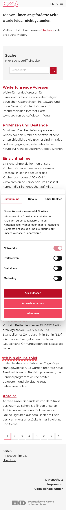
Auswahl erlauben (33, 303)
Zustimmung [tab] (11, 199)
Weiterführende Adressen (26, 87)
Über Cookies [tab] (53, 199)
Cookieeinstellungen (48, 489)
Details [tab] (32, 199)
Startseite (48, 30)
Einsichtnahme (16, 158)
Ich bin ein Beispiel (20, 358)
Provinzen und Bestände (25, 125)
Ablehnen (33, 313)
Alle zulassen (33, 293)
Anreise (9, 396)
